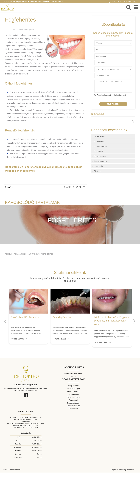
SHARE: (67, 187)
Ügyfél (97, 42)
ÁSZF (73, 377)
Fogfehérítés (47, 254)
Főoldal (8, 254)
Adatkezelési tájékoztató (73, 374)
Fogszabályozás (73, 403)
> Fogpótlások (98, 151)
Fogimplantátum (73, 391)
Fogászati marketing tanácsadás (123, 470)
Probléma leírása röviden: (104, 81)
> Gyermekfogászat (100, 161)
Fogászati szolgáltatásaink (26, 254)
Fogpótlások (73, 400)
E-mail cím (99, 61)
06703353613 (19, 427)
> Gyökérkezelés (99, 136)
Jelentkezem (113, 104)
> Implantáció (98, 166)
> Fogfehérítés (98, 141)
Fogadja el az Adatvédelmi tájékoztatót (111, 95)
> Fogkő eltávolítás (100, 146)
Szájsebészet (73, 386)
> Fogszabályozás (99, 156)
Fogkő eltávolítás (73, 406)
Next (134, 320)
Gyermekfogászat (73, 397)
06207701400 (18, 425)
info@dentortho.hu (29, 1)
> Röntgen (96, 171)
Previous (5, 320)
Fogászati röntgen (73, 389)
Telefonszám (99, 55)
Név (96, 48)
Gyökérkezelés (73, 394)
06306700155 (12, 1)
